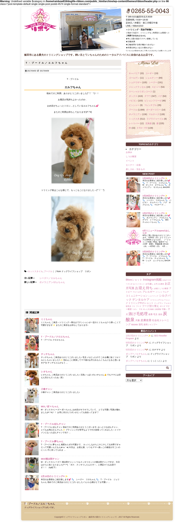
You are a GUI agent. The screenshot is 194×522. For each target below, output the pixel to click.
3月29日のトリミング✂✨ (154, 178)
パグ (160, 96)
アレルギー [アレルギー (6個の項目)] (149, 291)
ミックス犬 (134, 119)
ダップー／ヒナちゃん (136, 354)
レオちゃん (46, 371)
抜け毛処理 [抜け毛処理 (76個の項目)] (138, 314)
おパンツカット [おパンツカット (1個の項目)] (139, 284)
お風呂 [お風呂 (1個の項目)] (156, 288)
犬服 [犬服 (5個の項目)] (137, 320)
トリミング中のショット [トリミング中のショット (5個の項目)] (140, 303)
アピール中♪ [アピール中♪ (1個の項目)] (137, 292)
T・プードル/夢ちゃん (52, 441)
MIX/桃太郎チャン (50, 459)
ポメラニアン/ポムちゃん (52, 282)
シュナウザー (135, 82)
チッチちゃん (48, 354)
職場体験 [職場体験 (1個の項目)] (134, 324)
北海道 (148, 123)
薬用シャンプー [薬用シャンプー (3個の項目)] (150, 324)
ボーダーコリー (153, 109)
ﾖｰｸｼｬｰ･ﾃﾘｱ (142, 128)
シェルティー (151, 78)
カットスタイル (35, 271)
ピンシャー (134, 105)
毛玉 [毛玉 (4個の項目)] (155, 314)
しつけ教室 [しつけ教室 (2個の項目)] (163, 288)
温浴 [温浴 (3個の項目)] (160, 314)
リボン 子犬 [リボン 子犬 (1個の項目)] (137, 309)
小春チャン (46, 389)
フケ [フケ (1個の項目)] (133, 306)
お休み (129, 152)
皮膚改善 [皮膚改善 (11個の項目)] (145, 320)
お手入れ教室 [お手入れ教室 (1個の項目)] (159, 284)
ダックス (133, 96)
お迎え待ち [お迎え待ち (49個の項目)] (144, 288)
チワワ (147, 96)
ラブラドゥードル (155, 119)
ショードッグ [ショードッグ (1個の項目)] (153, 296)
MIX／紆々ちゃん (50, 406)
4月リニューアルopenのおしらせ (156, 231)
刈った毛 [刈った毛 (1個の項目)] (146, 309)
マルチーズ (154, 114)
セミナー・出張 (133, 165)
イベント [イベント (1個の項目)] (159, 292)
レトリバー (134, 123)
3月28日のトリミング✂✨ (154, 196)
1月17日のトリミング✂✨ (138, 335)
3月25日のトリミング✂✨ (154, 251)
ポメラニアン (135, 114)
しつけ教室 (131, 156)
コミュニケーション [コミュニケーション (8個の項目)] (137, 295)
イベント (130, 160)
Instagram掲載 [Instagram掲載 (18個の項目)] (152, 279)
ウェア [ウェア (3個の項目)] (166, 292)
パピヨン (133, 100)
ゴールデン (134, 78)
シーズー (153, 82)
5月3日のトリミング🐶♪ (137, 342)
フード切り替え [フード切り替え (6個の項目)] (150, 306)
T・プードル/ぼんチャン (53, 424)
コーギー (149, 73)
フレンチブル (150, 105)
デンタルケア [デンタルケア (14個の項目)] (140, 299)
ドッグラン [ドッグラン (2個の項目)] (158, 303)
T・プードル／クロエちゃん (55, 336)
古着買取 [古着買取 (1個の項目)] (157, 309)
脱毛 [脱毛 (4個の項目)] (141, 324)
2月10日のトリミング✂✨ (54, 476)
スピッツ (156, 87)
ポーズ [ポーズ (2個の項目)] (162, 306)
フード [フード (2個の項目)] (138, 306)
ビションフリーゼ (152, 100)
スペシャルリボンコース (140, 91)
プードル (48, 271)
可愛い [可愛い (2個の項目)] (164, 309)
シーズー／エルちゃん (50, 278)
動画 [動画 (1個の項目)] (152, 309)
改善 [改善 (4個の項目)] (150, 314)
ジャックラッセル (137, 87)
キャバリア (134, 73)
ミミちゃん (46, 319)
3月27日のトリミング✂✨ (154, 213)
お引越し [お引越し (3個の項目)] (149, 284)
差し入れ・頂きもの (135, 169)
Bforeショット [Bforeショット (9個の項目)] (134, 279)
